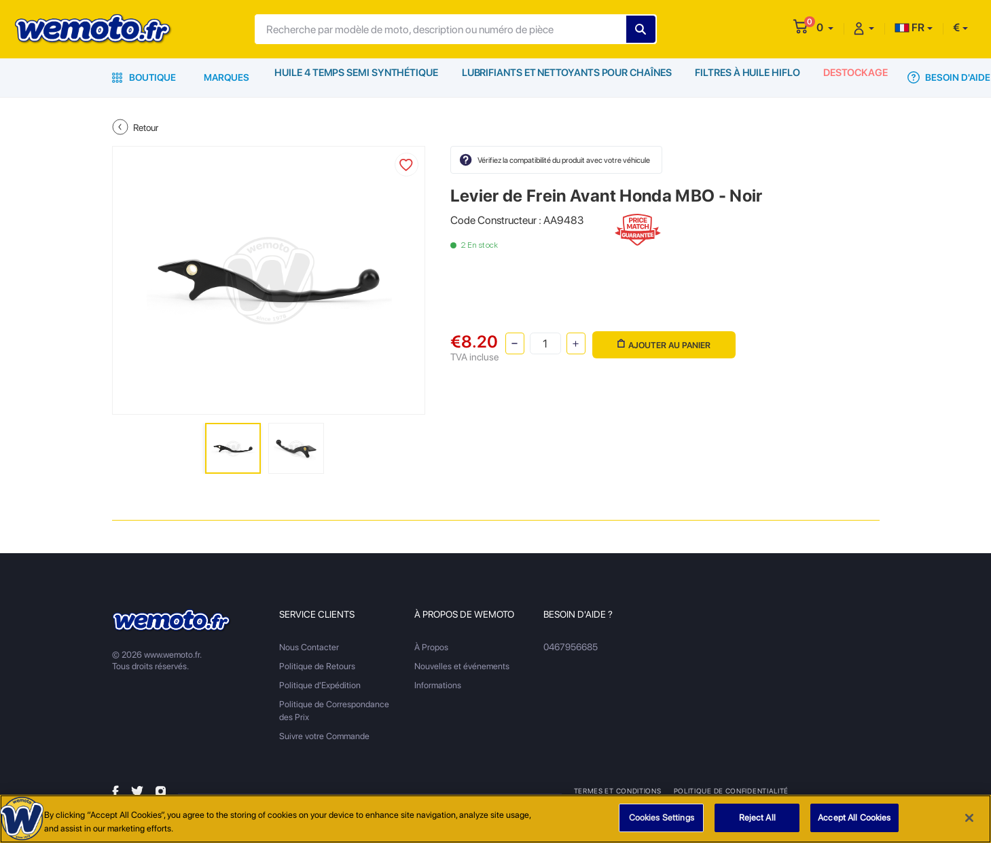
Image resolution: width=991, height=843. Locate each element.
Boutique (144, 77)
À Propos (431, 647)
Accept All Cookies (854, 819)
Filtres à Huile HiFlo (745, 77)
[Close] (969, 818)
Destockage (855, 77)
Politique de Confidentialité (730, 791)
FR (909, 27)
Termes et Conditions (618, 791)
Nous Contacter (309, 647)
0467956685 (570, 647)
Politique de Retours (317, 666)
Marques (226, 77)
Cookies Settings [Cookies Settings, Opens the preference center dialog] (661, 819)
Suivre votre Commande (324, 736)
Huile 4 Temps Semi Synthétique (356, 77)
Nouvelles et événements (461, 666)
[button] (824, 27)
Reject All (757, 819)
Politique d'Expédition (320, 685)
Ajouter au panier (662, 342)
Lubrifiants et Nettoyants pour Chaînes (564, 77)
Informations (437, 685)
